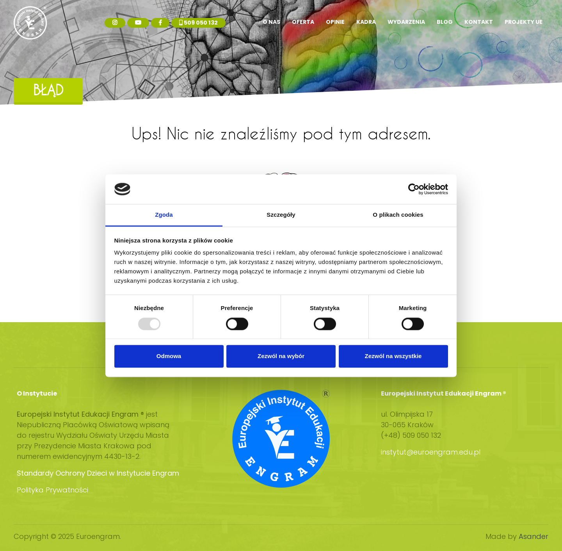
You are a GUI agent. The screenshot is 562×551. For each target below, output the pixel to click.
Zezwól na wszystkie (393, 356)
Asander (533, 536)
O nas (271, 22)
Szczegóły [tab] (281, 215)
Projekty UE (523, 22)
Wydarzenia (406, 22)
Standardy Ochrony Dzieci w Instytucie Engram (98, 473)
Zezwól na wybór (281, 356)
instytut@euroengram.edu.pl (431, 452)
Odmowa (169, 356)
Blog (445, 22)
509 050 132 (198, 23)
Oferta (303, 22)
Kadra (366, 22)
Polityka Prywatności (52, 490)
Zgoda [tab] (164, 215)
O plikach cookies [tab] (398, 215)
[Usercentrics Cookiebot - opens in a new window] (414, 189)
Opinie (335, 22)
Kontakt (478, 22)
